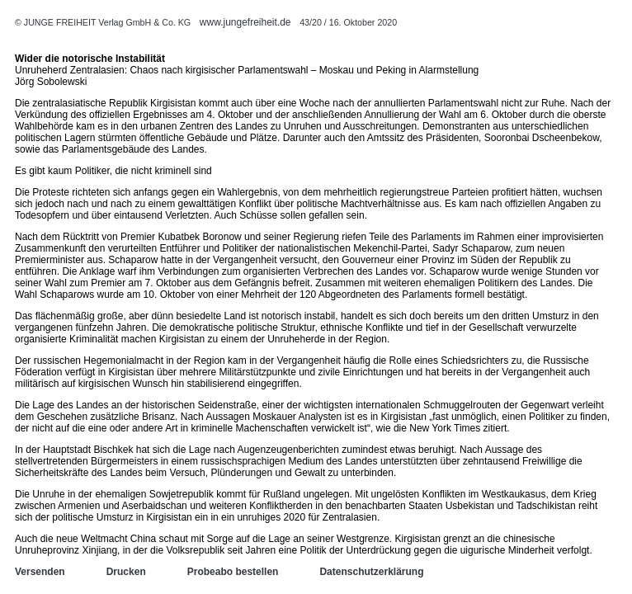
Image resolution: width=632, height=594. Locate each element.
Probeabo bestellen (233, 572)
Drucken (126, 572)
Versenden (40, 572)
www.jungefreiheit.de (245, 22)
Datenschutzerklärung (371, 572)
